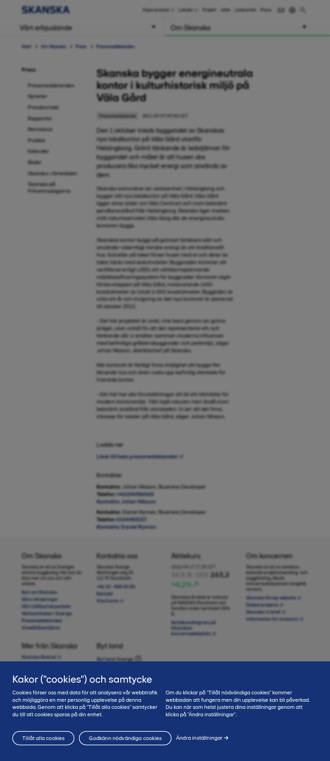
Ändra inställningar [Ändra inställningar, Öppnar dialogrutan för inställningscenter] (199, 741)
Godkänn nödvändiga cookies (125, 742)
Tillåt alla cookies (43, 742)
